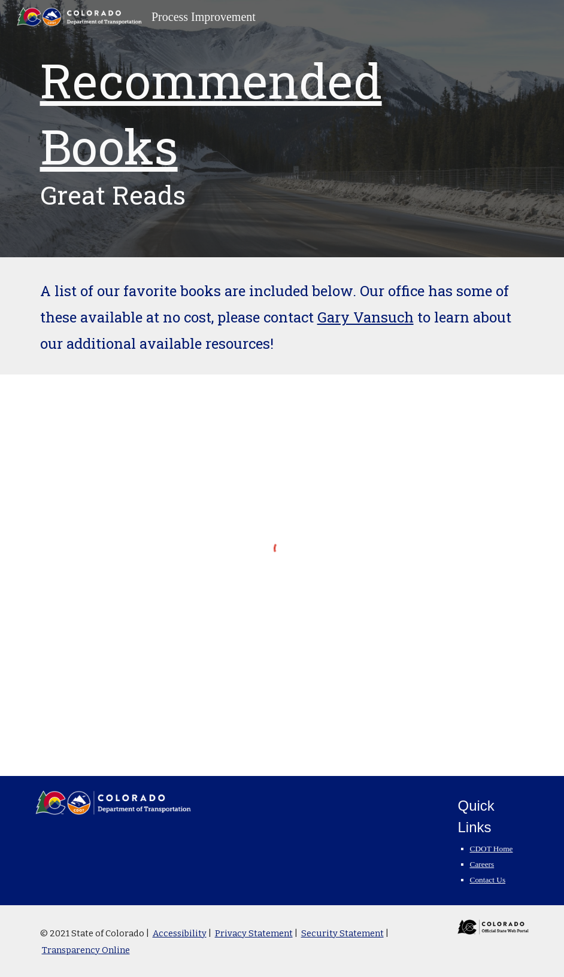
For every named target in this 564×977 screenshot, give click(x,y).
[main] (282, 128)
